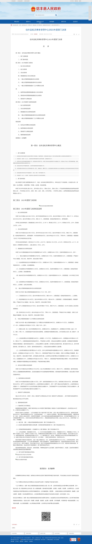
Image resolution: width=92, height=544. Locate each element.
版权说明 (21, 541)
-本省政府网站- (14, 533)
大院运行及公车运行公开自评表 (23, 454)
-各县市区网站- (57, 533)
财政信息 (34, 25)
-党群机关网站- (28, 533)
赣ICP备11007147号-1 (15, 539)
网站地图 (12, 541)
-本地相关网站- (71, 533)
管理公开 (30, 25)
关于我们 (17, 541)
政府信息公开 (24, 25)
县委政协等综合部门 (47, 25)
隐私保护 (26, 541)
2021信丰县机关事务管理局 (46, 206)
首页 (20, 25)
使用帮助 (31, 541)
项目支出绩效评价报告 (21, 459)
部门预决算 (39, 25)
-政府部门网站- (43, 533)
